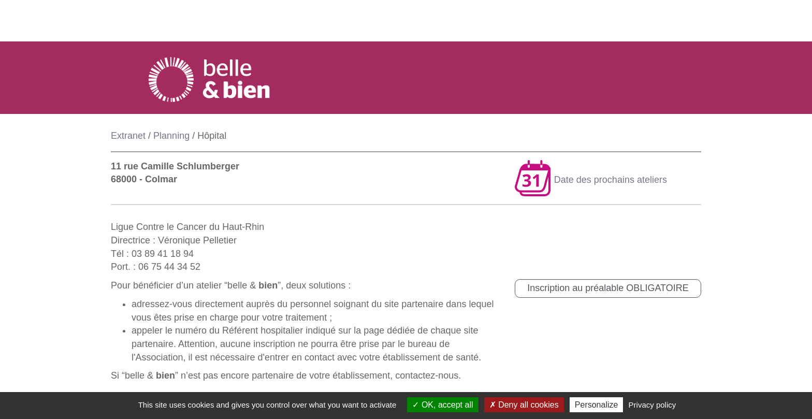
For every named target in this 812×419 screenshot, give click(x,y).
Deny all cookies (524, 404)
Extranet (128, 136)
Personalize (596, 404)
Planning (171, 136)
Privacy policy (652, 404)
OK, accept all (442, 404)
